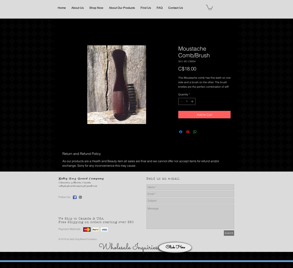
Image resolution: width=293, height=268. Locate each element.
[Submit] (229, 233)
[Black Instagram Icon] (80, 197)
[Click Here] (175, 247)
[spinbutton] (186, 101)
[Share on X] (202, 132)
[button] (78, 7)
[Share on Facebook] (180, 132)
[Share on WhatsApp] (195, 132)
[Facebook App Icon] (75, 197)
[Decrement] (181, 101)
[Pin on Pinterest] (188, 132)
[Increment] (192, 101)
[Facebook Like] (114, 203)
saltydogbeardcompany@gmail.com (77, 185)
